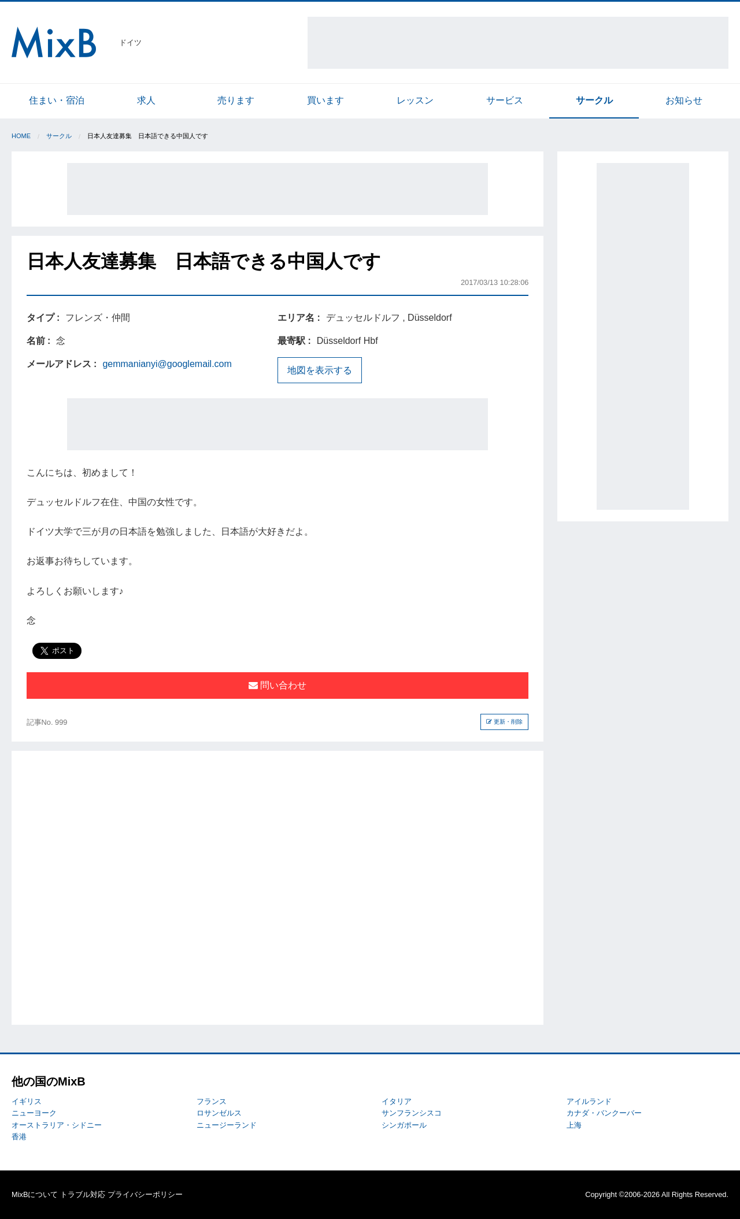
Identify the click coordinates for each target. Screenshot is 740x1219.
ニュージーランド (227, 1125)
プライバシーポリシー (145, 1194)
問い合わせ (277, 685)
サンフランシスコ (412, 1113)
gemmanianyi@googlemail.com (166, 364)
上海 (574, 1125)
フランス (212, 1101)
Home (21, 135)
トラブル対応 (82, 1194)
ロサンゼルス (219, 1113)
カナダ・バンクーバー (604, 1113)
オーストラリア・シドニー (57, 1125)
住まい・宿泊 (56, 100)
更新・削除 (504, 721)
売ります (235, 100)
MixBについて (35, 1194)
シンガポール (404, 1125)
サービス (504, 100)
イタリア (397, 1101)
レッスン (415, 100)
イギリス (27, 1101)
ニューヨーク (34, 1113)
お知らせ (683, 100)
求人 (146, 100)
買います (325, 100)
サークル (594, 100)
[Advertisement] (518, 43)
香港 (19, 1136)
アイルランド (589, 1101)
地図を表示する (319, 370)
